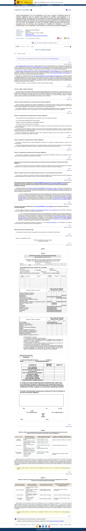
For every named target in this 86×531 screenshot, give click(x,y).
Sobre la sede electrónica (23, 524)
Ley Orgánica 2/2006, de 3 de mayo (39, 66)
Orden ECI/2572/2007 (51, 222)
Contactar (16, 524)
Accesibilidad (38, 524)
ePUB (68, 38)
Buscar (24, 6)
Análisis (32, 46)
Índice (28, 46)
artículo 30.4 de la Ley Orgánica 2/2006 (61, 199)
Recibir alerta (67, 46)
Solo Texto (23, 46)
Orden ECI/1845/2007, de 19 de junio (43, 182)
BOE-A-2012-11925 (29, 34)
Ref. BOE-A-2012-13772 (54, 58)
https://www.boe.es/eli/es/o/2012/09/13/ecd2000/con (36, 35)
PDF (60, 38)
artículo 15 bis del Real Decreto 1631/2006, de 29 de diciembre (47, 75)
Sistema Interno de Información (54, 524)
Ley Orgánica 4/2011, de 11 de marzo (25, 65)
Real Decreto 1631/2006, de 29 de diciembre (49, 70)
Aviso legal (33, 524)
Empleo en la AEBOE (67, 524)
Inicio (21, 6)
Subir (70, 62)
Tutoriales (61, 524)
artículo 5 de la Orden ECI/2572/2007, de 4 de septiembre (44, 210)
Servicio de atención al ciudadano (57, 521)
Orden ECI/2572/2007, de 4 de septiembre (44, 206)
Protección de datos (44, 524)
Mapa (29, 524)
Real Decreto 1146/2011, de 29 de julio (25, 70)
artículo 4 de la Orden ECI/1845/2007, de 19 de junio (40, 188)
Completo (17, 46)
